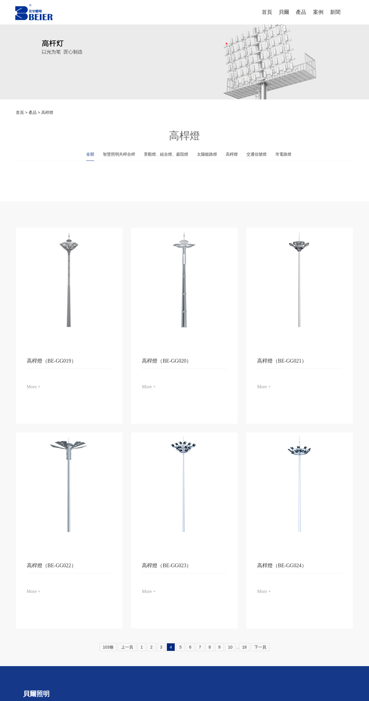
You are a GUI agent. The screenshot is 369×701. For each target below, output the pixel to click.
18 (244, 647)
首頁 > (22, 112)
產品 (33, 112)
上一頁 (127, 647)
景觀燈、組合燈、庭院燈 (166, 154)
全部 (90, 154)
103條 (108, 647)
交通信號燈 (256, 154)
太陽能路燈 (207, 154)
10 (230, 647)
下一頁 (260, 647)
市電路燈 (283, 154)
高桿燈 (47, 112)
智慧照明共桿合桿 (119, 154)
